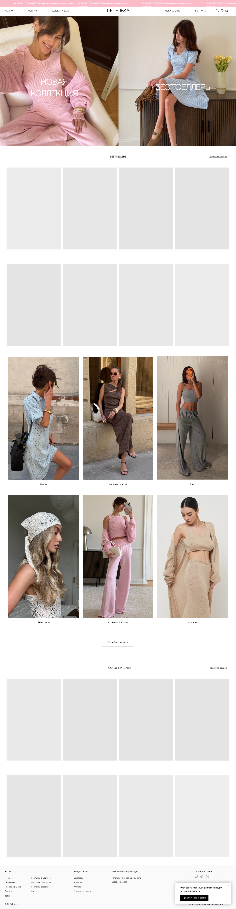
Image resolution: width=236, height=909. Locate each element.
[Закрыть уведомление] (228, 885)
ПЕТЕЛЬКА (118, 11)
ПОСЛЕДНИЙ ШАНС (59, 11)
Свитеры (192, 622)
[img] (43, 418)
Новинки (32, 11)
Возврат (78, 882)
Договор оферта (119, 882)
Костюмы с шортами (41, 878)
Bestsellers (10, 882)
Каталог (9, 11)
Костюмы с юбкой (118, 484)
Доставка (78, 878)
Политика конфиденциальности (126, 878)
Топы (192, 484)
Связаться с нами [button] (203, 871)
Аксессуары (43, 622)
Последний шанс (13, 887)
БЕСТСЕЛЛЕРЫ (183, 87)
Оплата (77, 887)
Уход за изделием (82, 891)
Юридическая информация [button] (125, 871)
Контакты (200, 11)
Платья (43, 484)
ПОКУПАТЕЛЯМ (172, 11)
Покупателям (81, 871)
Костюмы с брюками (118, 622)
